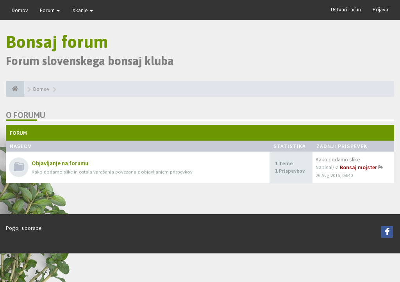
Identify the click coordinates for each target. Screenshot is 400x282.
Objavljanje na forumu (60, 163)
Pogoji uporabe (24, 227)
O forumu (25, 114)
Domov (20, 10)
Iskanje (82, 10)
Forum (50, 10)
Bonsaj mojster (358, 167)
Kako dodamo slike (338, 159)
